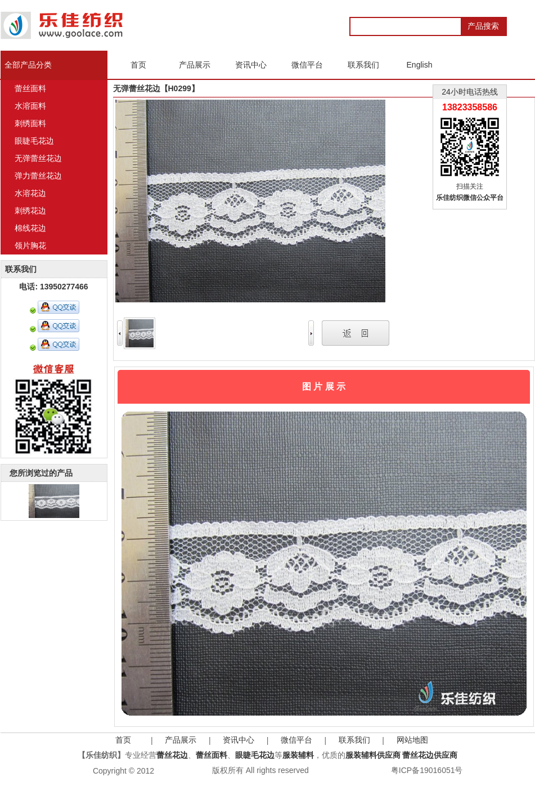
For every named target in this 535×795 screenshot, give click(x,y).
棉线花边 (30, 228)
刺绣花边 (30, 210)
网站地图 (412, 739)
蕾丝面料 (30, 88)
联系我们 (354, 739)
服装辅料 (298, 755)
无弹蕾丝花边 (38, 158)
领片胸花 (30, 245)
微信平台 (296, 739)
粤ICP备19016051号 (427, 770)
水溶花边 (30, 193)
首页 (123, 739)
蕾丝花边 (172, 755)
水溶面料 (30, 105)
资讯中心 (238, 739)
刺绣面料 (30, 123)
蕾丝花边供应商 (429, 755)
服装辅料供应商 (373, 755)
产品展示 (180, 739)
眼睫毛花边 (34, 140)
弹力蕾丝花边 (38, 175)
